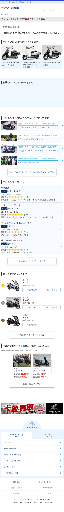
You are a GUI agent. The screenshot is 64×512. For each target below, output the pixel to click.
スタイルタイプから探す (13, 455)
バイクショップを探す (12, 461)
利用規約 (16, 482)
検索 (44, 10)
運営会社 (16, 493)
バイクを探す (32, 290)
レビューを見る (51, 290)
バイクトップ (8, 442)
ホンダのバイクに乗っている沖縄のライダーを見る (32, 172)
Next (52, 367)
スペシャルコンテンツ (47, 435)
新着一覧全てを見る (32, 384)
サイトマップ (48, 493)
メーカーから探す (10, 448)
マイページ (51, 10)
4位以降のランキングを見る (32, 335)
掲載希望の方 (48, 488)
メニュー (59, 10)
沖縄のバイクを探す (16, 435)
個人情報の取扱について (48, 482)
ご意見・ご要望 (16, 488)
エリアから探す (9, 467)
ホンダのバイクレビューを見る (32, 261)
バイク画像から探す (11, 473)
